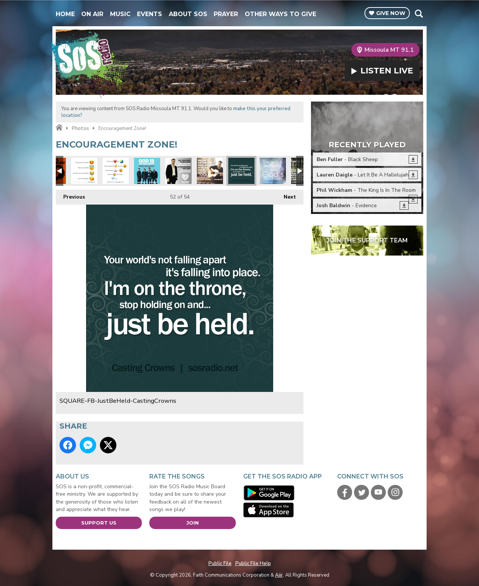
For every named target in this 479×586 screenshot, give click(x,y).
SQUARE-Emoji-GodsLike (84, 171)
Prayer (226, 14)
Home (65, 14)
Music (120, 14)
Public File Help (253, 563)
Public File (220, 563)
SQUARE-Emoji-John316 (116, 171)
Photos (80, 128)
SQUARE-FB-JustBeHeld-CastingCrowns (241, 171)
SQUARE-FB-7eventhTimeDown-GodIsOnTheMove (147, 171)
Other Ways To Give (280, 14)
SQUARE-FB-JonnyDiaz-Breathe (210, 171)
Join (192, 523)
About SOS (188, 14)
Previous (70, 195)
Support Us (98, 523)
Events (149, 14)
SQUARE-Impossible (273, 171)
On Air (92, 14)
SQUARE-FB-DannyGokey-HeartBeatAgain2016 (178, 171)
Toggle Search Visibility (418, 13)
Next (286, 195)
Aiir (279, 575)
